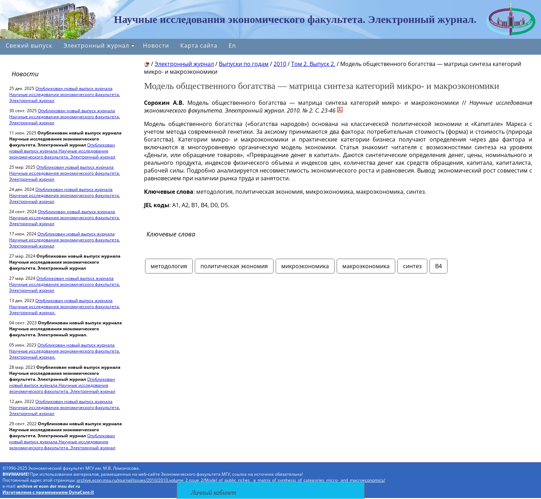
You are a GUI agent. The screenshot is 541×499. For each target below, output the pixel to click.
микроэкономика (305, 266)
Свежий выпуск (29, 45)
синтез (412, 266)
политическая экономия (234, 266)
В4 (438, 266)
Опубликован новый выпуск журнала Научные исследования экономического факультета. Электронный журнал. (64, 306)
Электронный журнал (99, 45)
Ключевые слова (170, 234)
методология (169, 266)
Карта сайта (198, 45)
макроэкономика (366, 266)
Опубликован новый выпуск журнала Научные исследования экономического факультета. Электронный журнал (64, 94)
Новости (156, 45)
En (232, 45)
